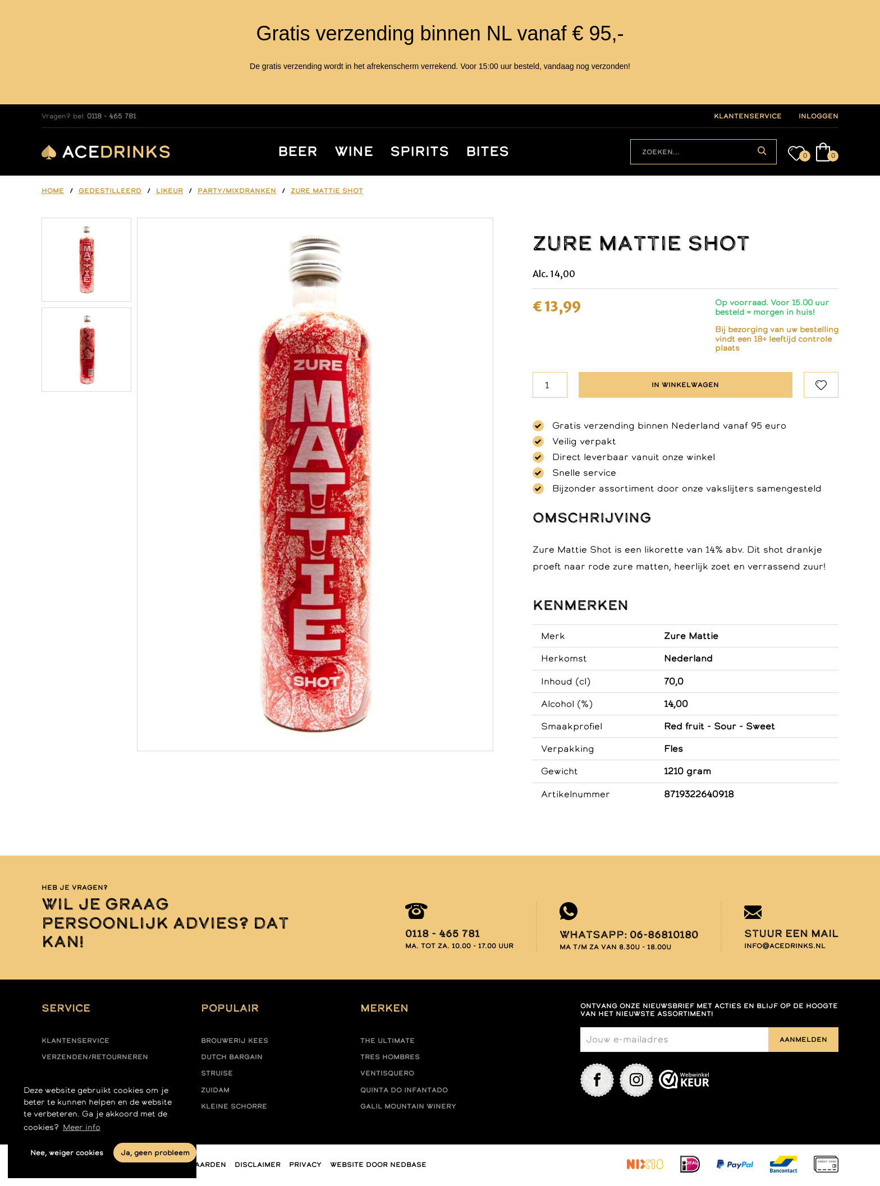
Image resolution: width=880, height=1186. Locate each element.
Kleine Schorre (234, 1106)
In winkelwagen (685, 384)
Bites (487, 152)
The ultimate (387, 1040)
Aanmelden (803, 1039)
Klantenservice (75, 1040)
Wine (353, 152)
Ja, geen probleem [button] (155, 1152)
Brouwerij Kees (234, 1040)
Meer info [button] (81, 1127)
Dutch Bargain (232, 1056)
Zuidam (215, 1090)
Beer (298, 152)
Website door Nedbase (378, 1164)
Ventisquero (387, 1073)
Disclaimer (258, 1164)
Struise (217, 1073)
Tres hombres (390, 1056)
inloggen (818, 116)
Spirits (419, 152)
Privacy (305, 1164)
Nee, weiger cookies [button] (66, 1152)
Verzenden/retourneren (95, 1056)
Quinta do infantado (404, 1090)
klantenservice (748, 116)
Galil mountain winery (408, 1106)
